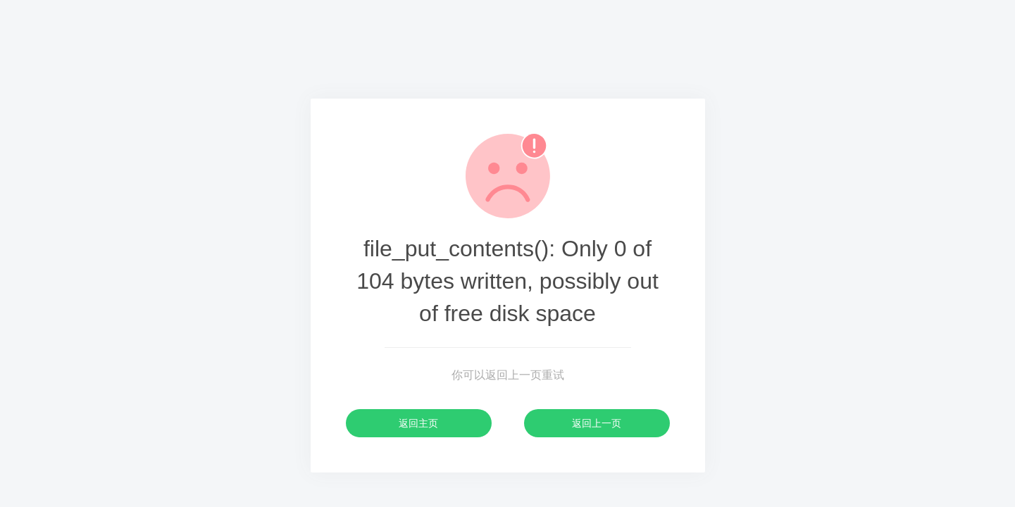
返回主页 (418, 423)
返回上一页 (596, 423)
